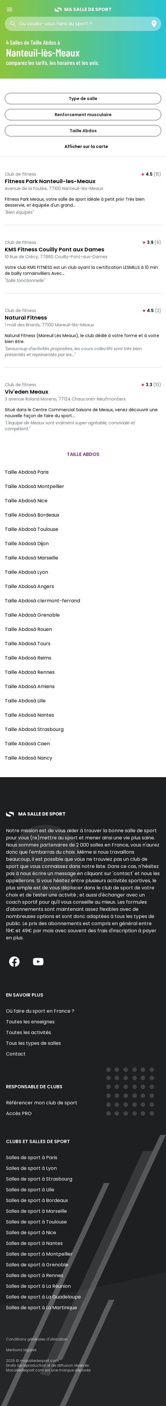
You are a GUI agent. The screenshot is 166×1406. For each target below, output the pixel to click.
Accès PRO (19, 1113)
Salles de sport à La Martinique (41, 1307)
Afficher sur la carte (83, 146)
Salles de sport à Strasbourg (39, 1179)
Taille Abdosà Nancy (28, 758)
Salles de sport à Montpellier (39, 1254)
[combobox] (62, 23)
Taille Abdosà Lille (25, 700)
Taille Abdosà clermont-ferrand (42, 600)
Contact (16, 1053)
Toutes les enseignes (30, 1021)
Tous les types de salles (33, 1043)
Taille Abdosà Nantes (29, 715)
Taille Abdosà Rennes (30, 672)
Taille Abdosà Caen (27, 743)
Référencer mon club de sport (41, 1102)
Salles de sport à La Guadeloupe (43, 1296)
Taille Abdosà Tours (27, 643)
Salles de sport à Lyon (31, 1168)
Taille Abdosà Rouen (28, 629)
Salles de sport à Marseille (36, 1211)
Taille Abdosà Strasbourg (34, 729)
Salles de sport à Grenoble (37, 1264)
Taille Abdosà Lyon (26, 572)
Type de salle (83, 99)
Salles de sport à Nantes (34, 1243)
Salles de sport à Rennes (34, 1275)
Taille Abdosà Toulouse (31, 529)
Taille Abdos (83, 131)
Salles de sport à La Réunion (38, 1286)
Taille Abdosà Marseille (31, 557)
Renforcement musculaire (83, 115)
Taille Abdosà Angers (29, 586)
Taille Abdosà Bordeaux (32, 515)
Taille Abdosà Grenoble (32, 615)
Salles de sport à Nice (31, 1232)
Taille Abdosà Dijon (27, 543)
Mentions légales (21, 1349)
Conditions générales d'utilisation (36, 1339)
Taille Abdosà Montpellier (34, 486)
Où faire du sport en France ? (40, 1011)
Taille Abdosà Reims (28, 657)
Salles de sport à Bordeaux (37, 1200)
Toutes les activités (28, 1032)
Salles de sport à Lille (30, 1189)
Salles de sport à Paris (31, 1157)
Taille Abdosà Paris (27, 472)
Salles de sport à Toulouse (36, 1221)
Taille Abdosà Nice (26, 500)
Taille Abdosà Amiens (30, 686)
